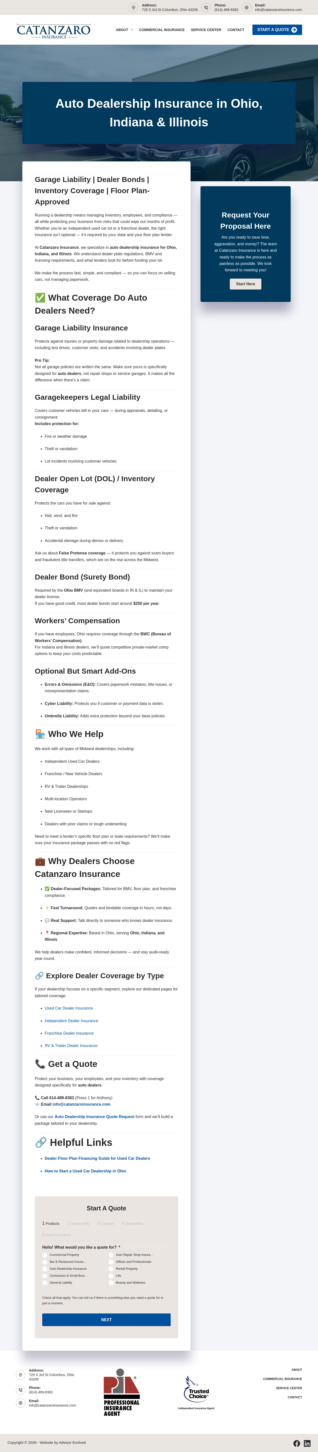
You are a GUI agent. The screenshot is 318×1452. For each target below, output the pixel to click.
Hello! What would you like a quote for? (81, 1247)
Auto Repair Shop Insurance (135, 1255)
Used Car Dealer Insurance (69, 1008)
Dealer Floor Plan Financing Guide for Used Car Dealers (97, 1158)
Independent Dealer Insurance (71, 1021)
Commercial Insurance (162, 30)
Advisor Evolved (72, 1441)
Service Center (206, 30)
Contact (236, 30)
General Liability (61, 1283)
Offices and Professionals (134, 1262)
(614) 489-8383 (226, 10)
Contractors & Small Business (70, 1276)
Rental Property (127, 1269)
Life (118, 1276)
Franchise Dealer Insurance (69, 1033)
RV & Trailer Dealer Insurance (71, 1046)
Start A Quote (277, 30)
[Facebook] (296, 1442)
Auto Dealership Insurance (68, 1269)
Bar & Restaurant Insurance (69, 1262)
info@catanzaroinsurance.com (278, 10)
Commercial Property (64, 1255)
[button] (245, 284)
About (125, 30)
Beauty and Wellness (130, 1283)
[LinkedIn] (307, 1442)
